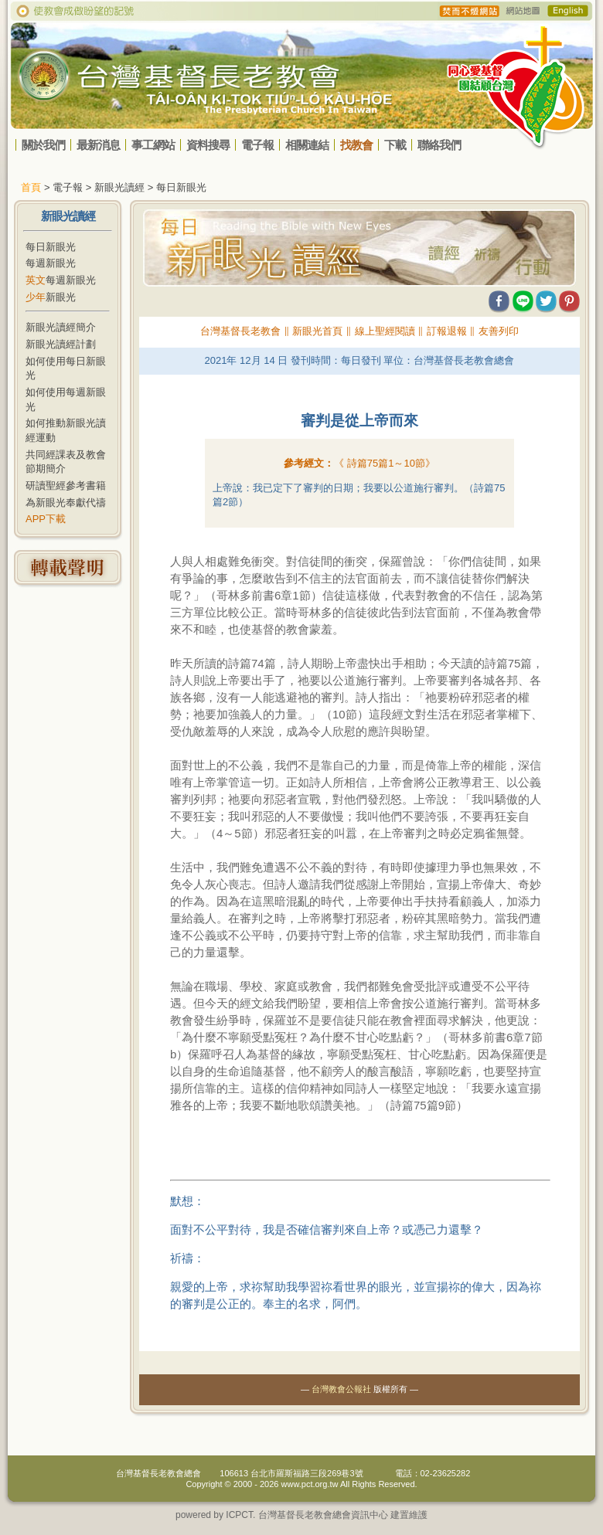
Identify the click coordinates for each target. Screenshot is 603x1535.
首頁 (31, 187)
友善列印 (499, 331)
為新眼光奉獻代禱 (66, 502)
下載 (395, 145)
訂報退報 (447, 331)
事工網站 (153, 145)
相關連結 (307, 145)
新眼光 (51, 297)
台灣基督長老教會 (240, 331)
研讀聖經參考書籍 (66, 485)
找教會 (356, 145)
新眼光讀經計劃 (61, 344)
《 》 (384, 463)
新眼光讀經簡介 (61, 327)
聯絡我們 (439, 145)
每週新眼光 (51, 263)
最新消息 (98, 145)
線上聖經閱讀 (385, 331)
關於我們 (43, 145)
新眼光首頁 (317, 331)
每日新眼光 (51, 247)
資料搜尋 (208, 145)
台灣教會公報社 (341, 1389)
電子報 (257, 145)
